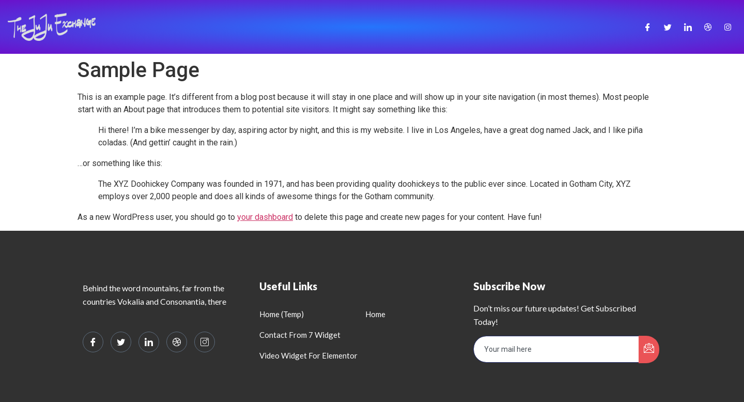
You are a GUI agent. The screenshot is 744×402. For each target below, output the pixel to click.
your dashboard (265, 217)
